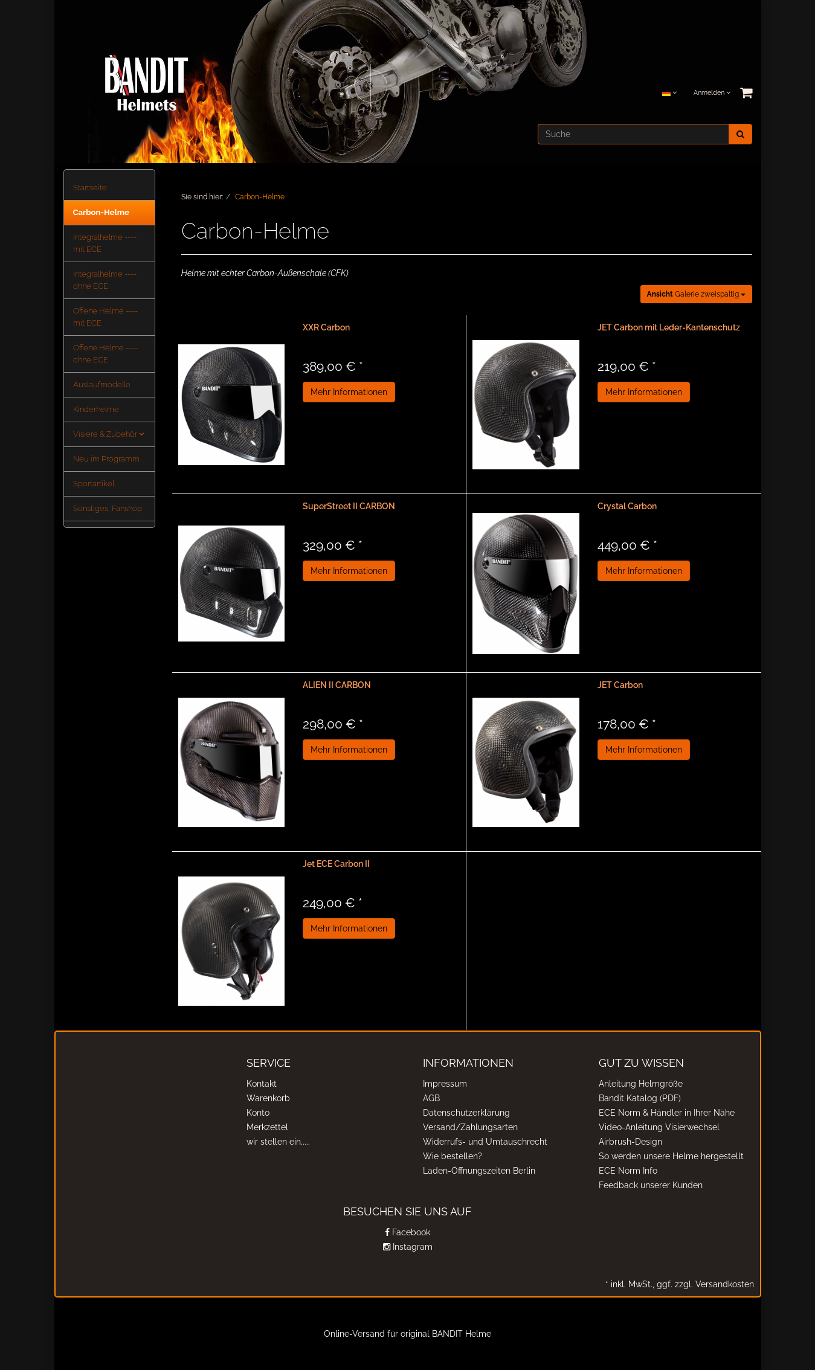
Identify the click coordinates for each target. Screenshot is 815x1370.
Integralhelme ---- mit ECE (105, 243)
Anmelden (712, 93)
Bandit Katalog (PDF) (640, 1098)
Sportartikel (93, 483)
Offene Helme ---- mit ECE (105, 316)
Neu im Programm (106, 458)
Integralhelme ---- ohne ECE (105, 280)
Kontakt (261, 1084)
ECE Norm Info (628, 1170)
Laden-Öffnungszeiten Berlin (479, 1170)
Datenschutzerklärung (466, 1113)
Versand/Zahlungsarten (470, 1127)
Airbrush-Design (630, 1141)
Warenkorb (268, 1098)
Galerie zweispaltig (696, 294)
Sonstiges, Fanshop (107, 508)
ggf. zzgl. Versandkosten (704, 1284)
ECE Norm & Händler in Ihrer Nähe (667, 1113)
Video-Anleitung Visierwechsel (659, 1127)
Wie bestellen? (452, 1156)
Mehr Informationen (349, 392)
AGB (431, 1098)
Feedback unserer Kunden (651, 1185)
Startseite (90, 187)
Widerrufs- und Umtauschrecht (485, 1141)
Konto (257, 1113)
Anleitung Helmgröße (641, 1084)
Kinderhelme (96, 409)
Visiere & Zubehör (108, 434)
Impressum (445, 1084)
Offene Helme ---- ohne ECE (105, 353)
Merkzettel (267, 1127)
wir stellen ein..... (278, 1141)
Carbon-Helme (101, 212)
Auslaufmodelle (101, 384)
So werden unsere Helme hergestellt (671, 1156)
